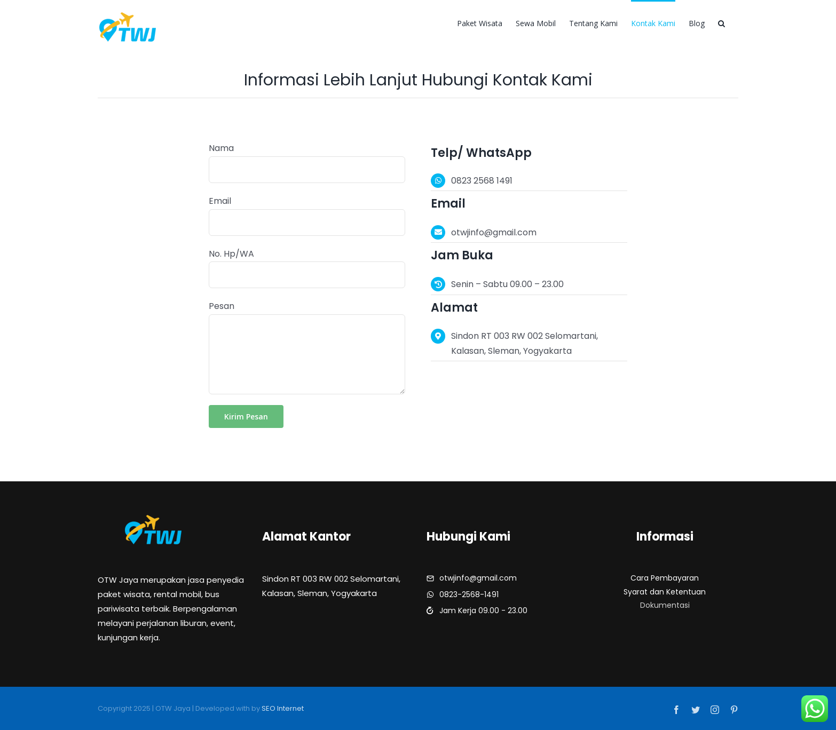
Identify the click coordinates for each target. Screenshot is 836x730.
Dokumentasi (665, 605)
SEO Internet (283, 708)
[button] (721, 22)
